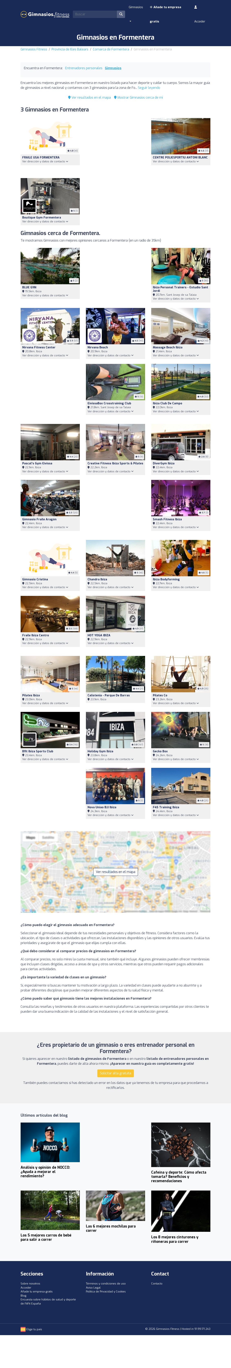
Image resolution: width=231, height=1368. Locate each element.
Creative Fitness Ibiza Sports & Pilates (115, 463)
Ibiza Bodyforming (166, 579)
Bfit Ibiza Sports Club (37, 751)
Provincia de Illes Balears (70, 49)
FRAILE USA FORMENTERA (41, 157)
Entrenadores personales (83, 68)
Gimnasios (113, 68)
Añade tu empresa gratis (165, 14)
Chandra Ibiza (97, 579)
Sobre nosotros (30, 1283)
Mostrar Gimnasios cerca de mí (138, 97)
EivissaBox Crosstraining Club (109, 403)
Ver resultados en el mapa (89, 97)
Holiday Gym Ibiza (100, 751)
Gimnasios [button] (136, 7)
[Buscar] (121, 14)
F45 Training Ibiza (166, 807)
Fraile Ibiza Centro (35, 635)
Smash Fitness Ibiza (167, 519)
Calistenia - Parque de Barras (109, 695)
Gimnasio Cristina (35, 579)
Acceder (199, 14)
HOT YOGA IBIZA (99, 635)
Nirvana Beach (98, 347)
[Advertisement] (115, 145)
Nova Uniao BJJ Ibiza (102, 807)
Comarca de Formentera (111, 49)
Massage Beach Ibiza (167, 347)
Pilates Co (160, 695)
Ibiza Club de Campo (167, 403)
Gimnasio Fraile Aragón (39, 519)
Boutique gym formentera (41, 218)
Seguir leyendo (149, 88)
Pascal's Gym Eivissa (37, 463)
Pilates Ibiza (31, 695)
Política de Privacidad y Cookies (106, 1291)
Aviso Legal (93, 1287)
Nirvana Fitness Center (39, 347)
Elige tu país (31, 1329)
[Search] (95, 14)
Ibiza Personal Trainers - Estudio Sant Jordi (180, 289)
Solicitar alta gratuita (115, 1073)
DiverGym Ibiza (163, 463)
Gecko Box (160, 751)
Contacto (156, 1283)
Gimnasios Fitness (34, 49)
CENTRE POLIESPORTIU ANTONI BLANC (180, 157)
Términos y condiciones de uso (106, 1283)
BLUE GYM (29, 287)
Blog (23, 1295)
